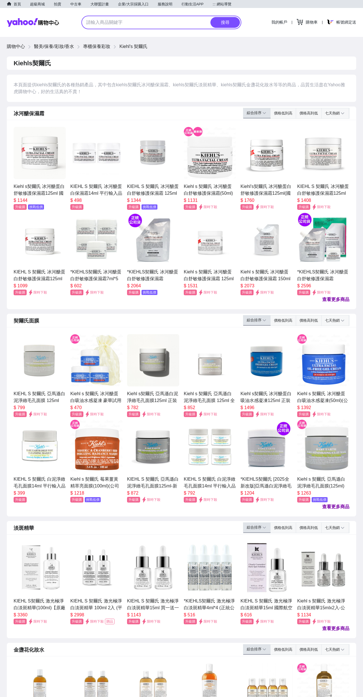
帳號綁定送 (346, 22)
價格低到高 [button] (283, 113)
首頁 (17, 4)
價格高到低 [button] (308, 113)
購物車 (312, 22)
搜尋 (225, 22)
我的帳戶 (279, 22)
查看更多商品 (335, 299)
